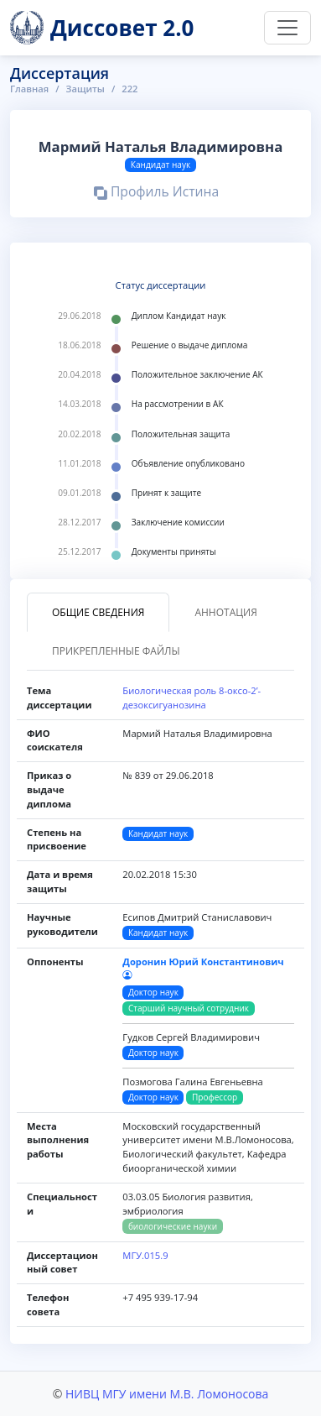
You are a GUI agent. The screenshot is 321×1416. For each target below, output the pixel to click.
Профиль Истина (156, 194)
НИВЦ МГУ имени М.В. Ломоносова (166, 1394)
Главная (29, 88)
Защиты (85, 88)
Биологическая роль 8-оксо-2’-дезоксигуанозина (191, 697)
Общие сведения (98, 612)
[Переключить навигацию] (287, 27)
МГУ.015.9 (145, 1255)
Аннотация (225, 612)
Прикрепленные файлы (116, 651)
